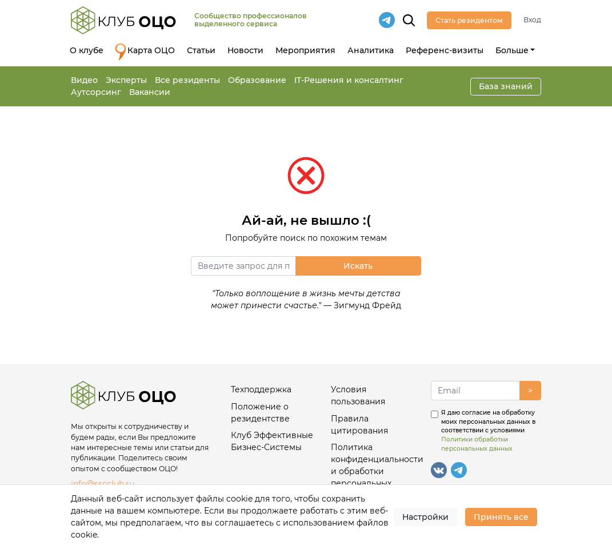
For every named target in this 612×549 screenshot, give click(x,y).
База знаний (506, 86)
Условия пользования (358, 395)
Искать (358, 266)
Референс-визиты (444, 50)
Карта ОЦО (145, 51)
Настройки (425, 517)
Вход (532, 19)
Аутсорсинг (96, 92)
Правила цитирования (359, 424)
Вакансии (149, 92)
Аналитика (370, 50)
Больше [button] (512, 50)
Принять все (501, 517)
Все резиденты (187, 80)
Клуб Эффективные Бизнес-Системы (272, 441)
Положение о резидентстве (260, 412)
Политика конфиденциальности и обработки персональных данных (376, 471)
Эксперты (126, 80)
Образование (257, 80)
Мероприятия (305, 50)
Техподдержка (261, 389)
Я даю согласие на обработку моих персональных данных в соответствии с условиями (488, 430)
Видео (84, 80)
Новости (245, 50)
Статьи (201, 50)
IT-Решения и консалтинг (348, 80)
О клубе (86, 50)
